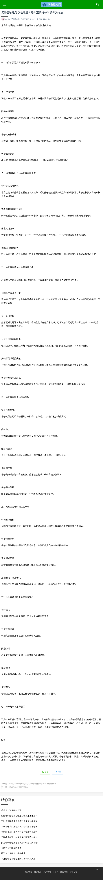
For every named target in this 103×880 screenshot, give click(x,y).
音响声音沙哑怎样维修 (11, 848)
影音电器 (16, 19)
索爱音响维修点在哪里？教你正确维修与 (19, 816)
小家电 (55, 872)
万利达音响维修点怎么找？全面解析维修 (19, 821)
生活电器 (47, 872)
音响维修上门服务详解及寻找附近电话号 (19, 832)
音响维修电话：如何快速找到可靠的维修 (19, 837)
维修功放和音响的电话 (18, 787)
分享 (57, 772)
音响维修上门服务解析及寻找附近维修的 (19, 826)
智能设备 (73, 872)
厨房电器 (37, 872)
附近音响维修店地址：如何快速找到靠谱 (19, 842)
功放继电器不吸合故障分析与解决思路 (18, 859)
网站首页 (28, 872)
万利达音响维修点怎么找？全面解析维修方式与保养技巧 (32, 784)
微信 (45, 772)
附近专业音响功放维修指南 (13, 853)
